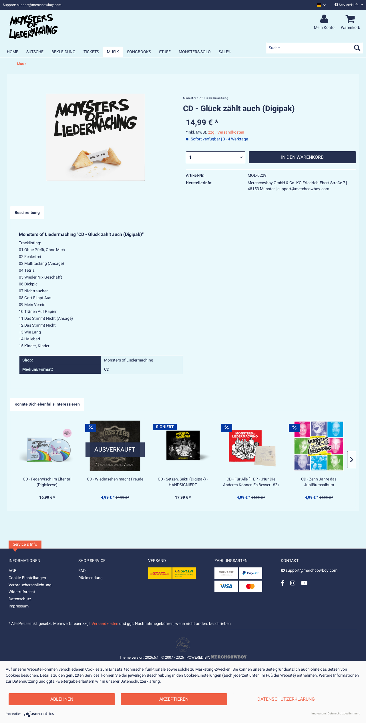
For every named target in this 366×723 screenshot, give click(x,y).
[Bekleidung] (63, 52)
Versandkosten (105, 624)
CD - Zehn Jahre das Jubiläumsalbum (319, 482)
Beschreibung (27, 213)
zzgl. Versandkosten (226, 132)
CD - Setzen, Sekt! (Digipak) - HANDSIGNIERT (183, 482)
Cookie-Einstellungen (27, 578)
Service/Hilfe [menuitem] (349, 4)
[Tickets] (91, 52)
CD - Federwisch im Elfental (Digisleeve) (47, 482)
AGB (13, 571)
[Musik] (113, 52)
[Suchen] (357, 47)
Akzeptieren (173, 699)
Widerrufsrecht (22, 592)
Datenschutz (20, 599)
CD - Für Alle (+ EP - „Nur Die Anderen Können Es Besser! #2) (251, 482)
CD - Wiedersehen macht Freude (115, 479)
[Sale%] (225, 52)
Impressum (19, 606)
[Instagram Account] (292, 583)
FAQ (82, 571)
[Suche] (314, 47)
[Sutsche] (34, 52)
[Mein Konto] (325, 19)
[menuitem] (319, 5)
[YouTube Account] (304, 583)
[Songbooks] (139, 52)
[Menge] (215, 157)
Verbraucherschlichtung (30, 585)
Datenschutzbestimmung (344, 714)
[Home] (12, 52)
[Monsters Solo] (195, 52)
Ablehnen (61, 699)
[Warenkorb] (351, 19)
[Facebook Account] (283, 583)
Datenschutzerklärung (286, 699)
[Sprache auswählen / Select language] (321, 5)
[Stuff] (165, 52)
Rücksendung (90, 578)
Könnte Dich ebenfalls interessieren (47, 404)
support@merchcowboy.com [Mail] (309, 570)
